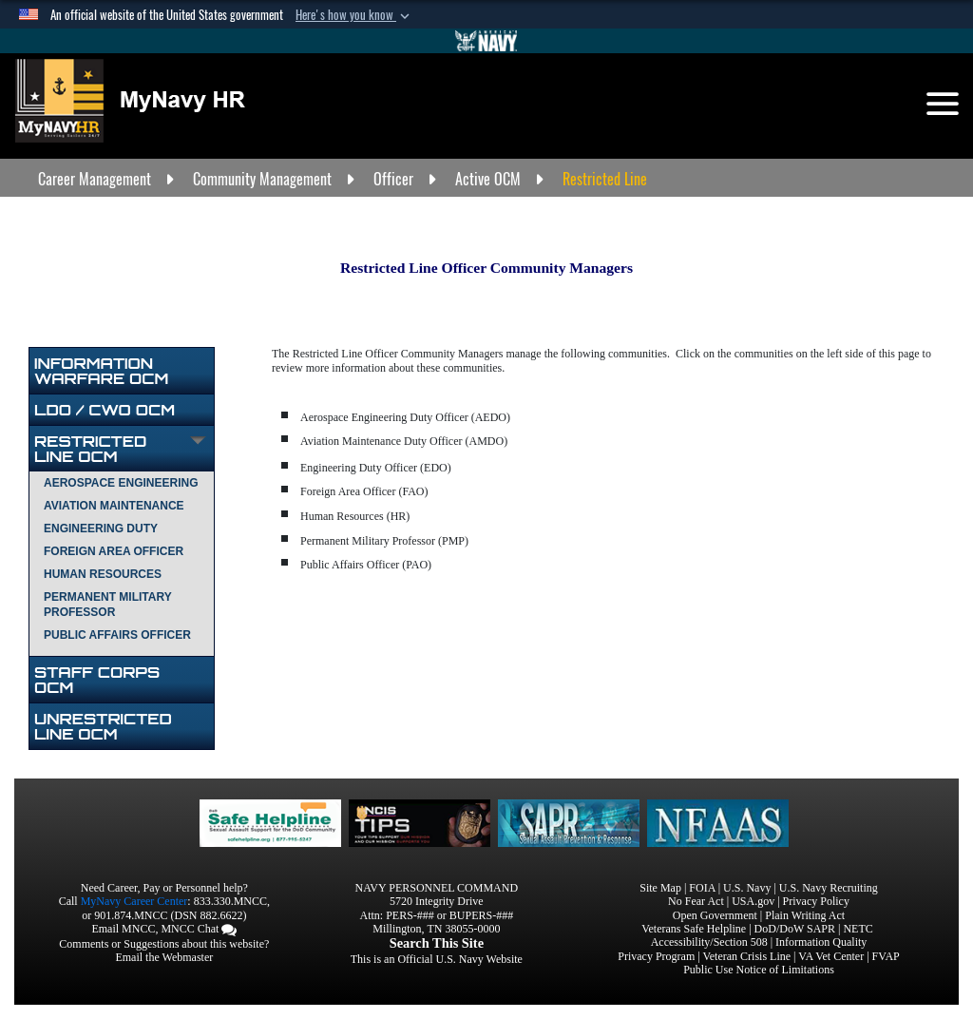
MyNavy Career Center (134, 901)
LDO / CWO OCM (104, 409)
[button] (354, 15)
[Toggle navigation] (942, 103)
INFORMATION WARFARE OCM (101, 371)
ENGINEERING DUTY (101, 528)
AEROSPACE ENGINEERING (121, 483)
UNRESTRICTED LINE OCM (103, 726)
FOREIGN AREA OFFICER (113, 551)
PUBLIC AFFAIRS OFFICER (117, 635)
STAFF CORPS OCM (97, 680)
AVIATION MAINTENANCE (114, 505)
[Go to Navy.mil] (486, 41)
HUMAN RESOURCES (103, 574)
